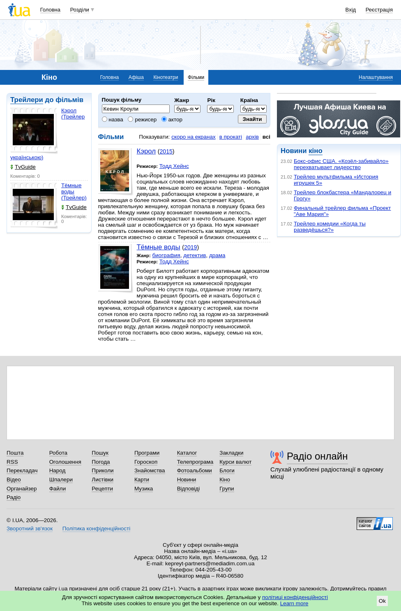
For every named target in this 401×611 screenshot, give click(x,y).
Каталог (187, 453)
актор (171, 119)
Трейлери (26, 100)
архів (252, 137)
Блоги (227, 470)
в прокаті (230, 137)
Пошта (15, 453)
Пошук (100, 453)
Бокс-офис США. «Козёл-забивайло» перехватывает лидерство (341, 164)
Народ (57, 470)
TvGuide (23, 167)
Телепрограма (195, 462)
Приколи (102, 470)
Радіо (14, 497)
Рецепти (102, 489)
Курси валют (235, 462)
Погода (101, 462)
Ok (382, 601)
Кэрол (146, 151)
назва (112, 119)
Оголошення (65, 462)
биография (166, 255)
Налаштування (376, 77)
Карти (141, 479)
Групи (226, 489)
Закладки (231, 453)
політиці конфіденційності (295, 597)
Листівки (102, 479)
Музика (143, 489)
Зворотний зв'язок (30, 528)
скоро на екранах (193, 137)
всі (266, 137)
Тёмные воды (158, 247)
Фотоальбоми (194, 470)
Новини (186, 479)
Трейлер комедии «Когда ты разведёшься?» (330, 227)
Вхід (351, 10)
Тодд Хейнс (174, 166)
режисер (142, 119)
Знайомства (149, 470)
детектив (194, 255)
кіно (315, 151)
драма (217, 255)
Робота (58, 453)
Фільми (196, 77)
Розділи (79, 10)
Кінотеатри (165, 77)
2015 (165, 151)
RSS (12, 462)
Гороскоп (145, 462)
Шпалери (61, 479)
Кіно (224, 479)
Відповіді (188, 489)
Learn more (294, 603)
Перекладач (22, 470)
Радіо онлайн (317, 456)
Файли (57, 489)
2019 (190, 247)
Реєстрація (379, 10)
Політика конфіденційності (96, 528)
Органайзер (22, 489)
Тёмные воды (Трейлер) (74, 191)
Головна (50, 10)
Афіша (136, 77)
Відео (14, 479)
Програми (146, 453)
